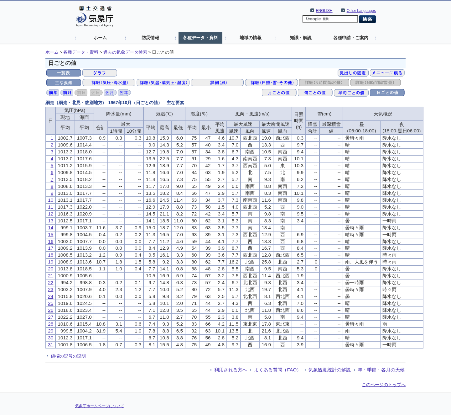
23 (50, 289)
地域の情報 (251, 37)
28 (50, 324)
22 (50, 282)
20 (50, 268)
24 (50, 296)
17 (50, 248)
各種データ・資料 (200, 37)
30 (50, 337)
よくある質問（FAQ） (277, 369)
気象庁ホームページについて (99, 406)
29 (50, 330)
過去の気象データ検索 (125, 52)
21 (50, 275)
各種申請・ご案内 (350, 37)
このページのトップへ (384, 384)
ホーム (100, 37)
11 (50, 207)
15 (50, 234)
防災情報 (150, 37)
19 (50, 261)
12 (50, 213)
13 (50, 220)
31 (50, 344)
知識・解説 (301, 37)
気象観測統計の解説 (329, 369)
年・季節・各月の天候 (381, 369)
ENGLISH (324, 10)
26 (50, 310)
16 (50, 241)
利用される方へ (230, 369)
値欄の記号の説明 (68, 356)
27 (50, 317)
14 (50, 227)
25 (50, 303)
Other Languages (361, 10)
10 (50, 200)
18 (50, 255)
